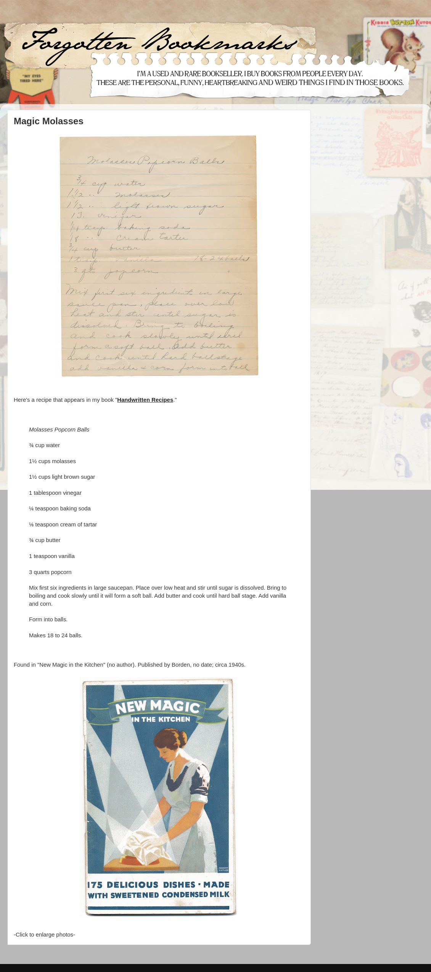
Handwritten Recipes (145, 400)
